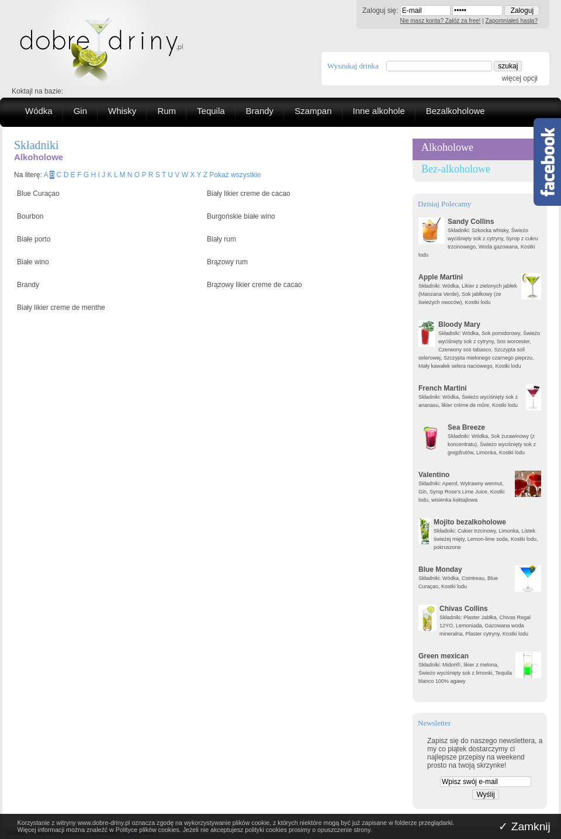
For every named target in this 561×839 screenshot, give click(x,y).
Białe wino (33, 262)
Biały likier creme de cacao (248, 193)
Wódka (39, 111)
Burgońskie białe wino (241, 216)
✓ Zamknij (524, 826)
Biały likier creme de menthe (61, 307)
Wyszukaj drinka (353, 65)
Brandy (260, 111)
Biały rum (221, 239)
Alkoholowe (447, 147)
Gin (80, 111)
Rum (166, 111)
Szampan (313, 111)
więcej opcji (520, 78)
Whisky (122, 111)
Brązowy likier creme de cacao (254, 285)
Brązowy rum (227, 262)
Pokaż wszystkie (235, 175)
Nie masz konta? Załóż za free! (440, 21)
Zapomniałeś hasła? (512, 21)
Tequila (211, 111)
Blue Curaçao (38, 193)
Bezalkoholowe (455, 111)
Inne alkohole (379, 111)
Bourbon (30, 216)
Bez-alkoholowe (455, 169)
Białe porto (33, 239)
